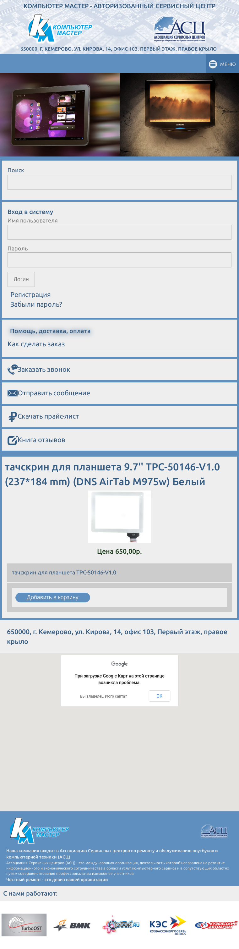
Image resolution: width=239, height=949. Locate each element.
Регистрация (30, 294)
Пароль (18, 248)
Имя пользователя (33, 220)
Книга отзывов (36, 440)
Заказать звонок (39, 370)
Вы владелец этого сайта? (103, 696)
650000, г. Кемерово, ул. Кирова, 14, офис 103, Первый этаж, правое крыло (118, 49)
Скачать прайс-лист (43, 416)
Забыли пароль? (36, 304)
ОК (159, 696)
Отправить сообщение (49, 393)
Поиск (16, 170)
